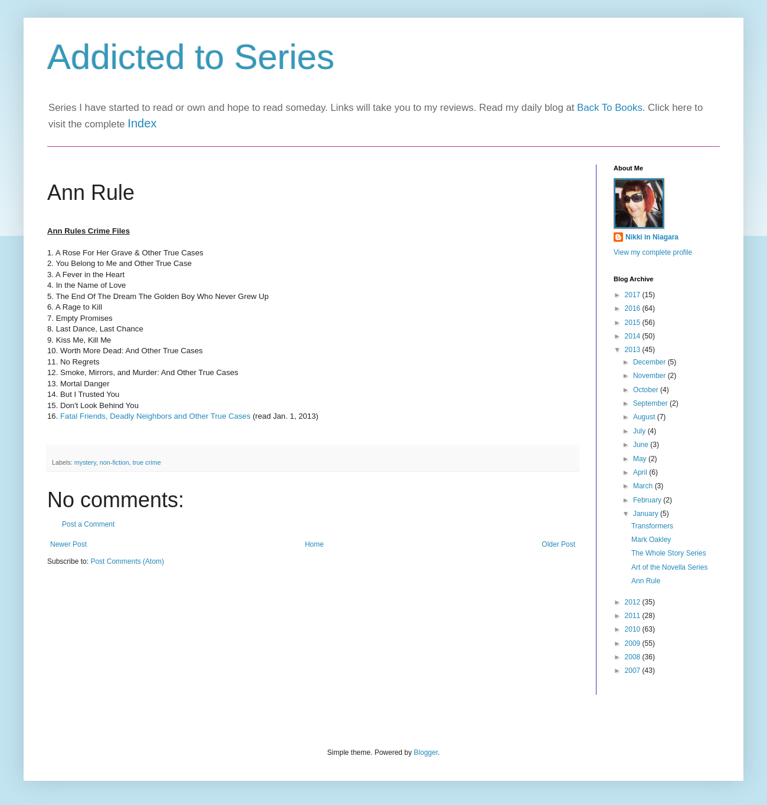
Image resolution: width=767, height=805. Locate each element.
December (650, 362)
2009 (634, 643)
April (641, 472)
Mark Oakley (651, 539)
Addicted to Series (191, 57)
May (640, 459)
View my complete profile (653, 252)
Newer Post (68, 544)
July (640, 431)
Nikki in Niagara (651, 237)
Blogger (426, 752)
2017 (634, 295)
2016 (634, 308)
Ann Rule (645, 581)
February (648, 500)
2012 (634, 602)
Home (314, 544)
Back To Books (610, 107)
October (646, 390)
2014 (634, 336)
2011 (634, 616)
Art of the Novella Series (669, 567)
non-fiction (114, 462)
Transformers (652, 526)
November (650, 376)
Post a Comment (88, 524)
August (645, 417)
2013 (634, 350)
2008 (634, 657)
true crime (147, 462)
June (641, 445)
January (646, 514)
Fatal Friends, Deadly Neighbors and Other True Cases (155, 416)
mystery (85, 462)
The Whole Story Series (668, 553)
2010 (634, 629)
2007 (634, 670)
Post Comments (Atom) (127, 561)
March (644, 486)
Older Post (558, 544)
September (651, 403)
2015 (634, 322)
